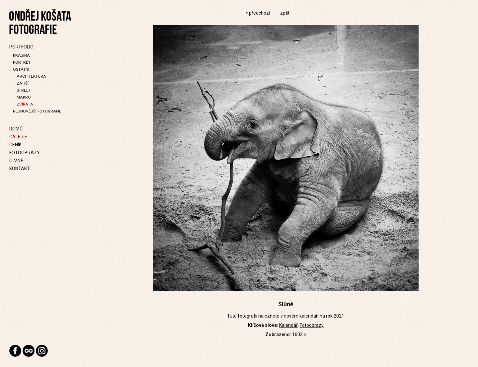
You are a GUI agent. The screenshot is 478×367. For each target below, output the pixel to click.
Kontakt (19, 168)
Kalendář (288, 325)
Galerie (18, 136)
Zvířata (25, 104)
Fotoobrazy (24, 152)
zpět (284, 13)
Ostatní (21, 69)
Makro (24, 97)
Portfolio (21, 46)
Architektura (31, 76)
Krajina (21, 55)
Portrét (22, 62)
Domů (16, 128)
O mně (16, 160)
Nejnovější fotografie (37, 111)
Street (24, 90)
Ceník (15, 144)
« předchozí (258, 13)
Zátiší (23, 83)
